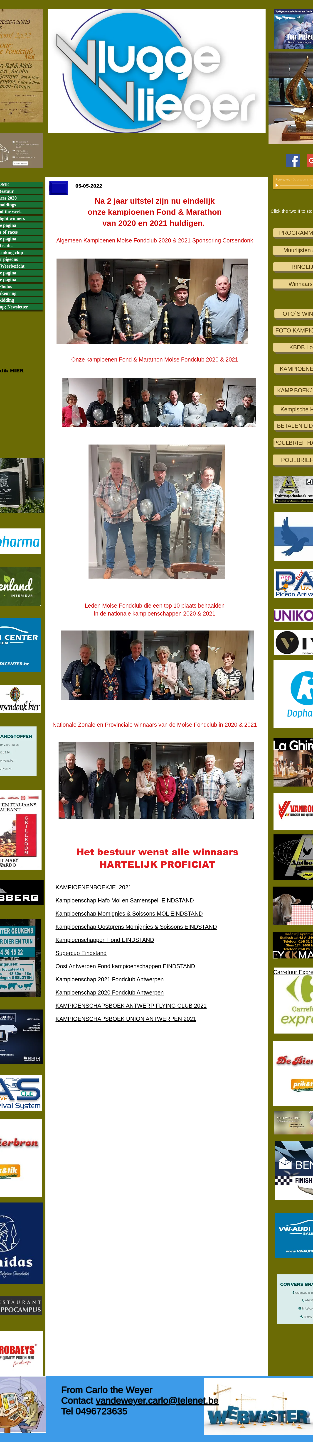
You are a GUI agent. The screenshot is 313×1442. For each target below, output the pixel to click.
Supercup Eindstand (81, 953)
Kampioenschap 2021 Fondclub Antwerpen (110, 979)
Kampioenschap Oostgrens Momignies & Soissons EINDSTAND (136, 927)
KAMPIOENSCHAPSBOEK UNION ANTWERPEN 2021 (126, 1019)
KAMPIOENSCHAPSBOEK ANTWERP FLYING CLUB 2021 (131, 1005)
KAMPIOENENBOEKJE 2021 (94, 887)
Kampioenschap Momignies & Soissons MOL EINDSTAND (129, 913)
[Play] (277, 185)
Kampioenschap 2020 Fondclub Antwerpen (110, 992)
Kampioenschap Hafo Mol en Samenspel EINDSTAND (125, 900)
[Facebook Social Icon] (293, 160)
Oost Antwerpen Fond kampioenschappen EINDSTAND (125, 966)
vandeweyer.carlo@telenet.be (157, 1400)
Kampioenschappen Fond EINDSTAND (105, 940)
